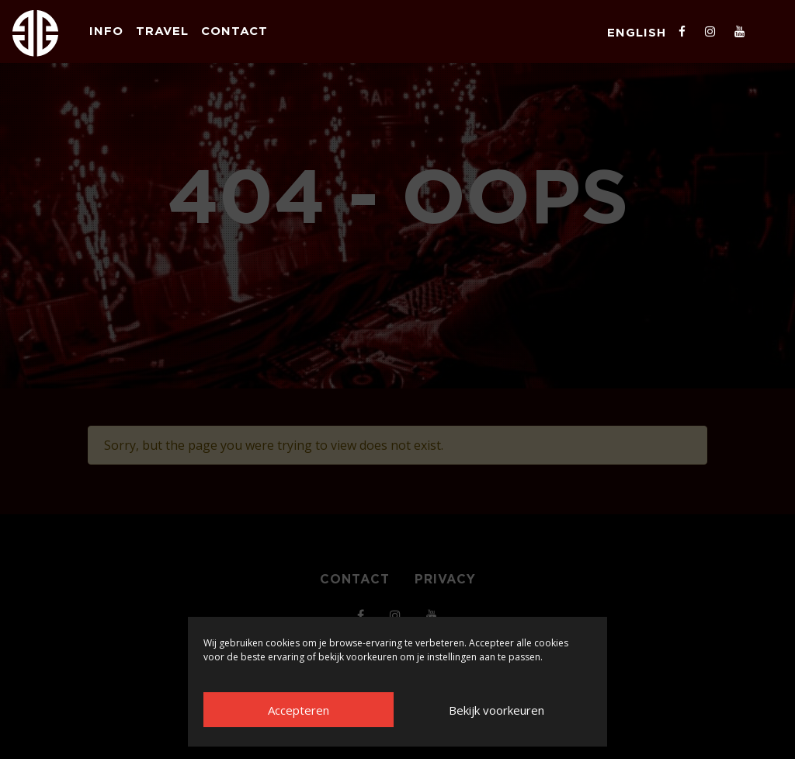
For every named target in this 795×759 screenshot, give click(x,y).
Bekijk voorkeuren (496, 710)
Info (106, 30)
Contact (234, 30)
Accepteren (298, 710)
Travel (162, 30)
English (636, 32)
